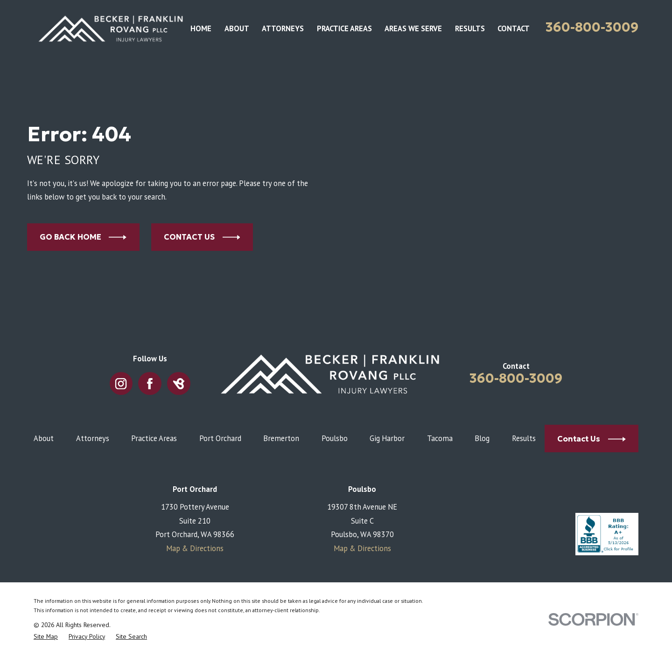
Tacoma (440, 438)
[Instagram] (121, 383)
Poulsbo (335, 438)
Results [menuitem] (470, 28)
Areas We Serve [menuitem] (413, 28)
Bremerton (281, 438)
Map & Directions (195, 548)
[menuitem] (46, 636)
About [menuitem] (236, 28)
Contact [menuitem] (513, 28)
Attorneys (92, 438)
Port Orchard (220, 438)
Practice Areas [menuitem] (344, 28)
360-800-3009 (592, 27)
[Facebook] (150, 383)
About (44, 438)
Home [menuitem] (200, 28)
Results (524, 438)
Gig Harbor (387, 438)
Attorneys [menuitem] (283, 28)
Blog (482, 438)
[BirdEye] (179, 383)
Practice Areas (154, 438)
